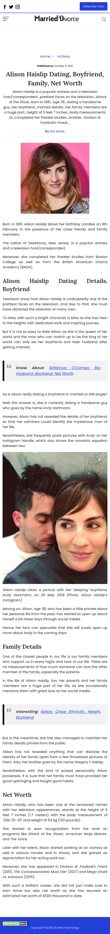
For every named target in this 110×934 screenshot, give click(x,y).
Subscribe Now (93, 6)
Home (45, 56)
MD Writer (57, 131)
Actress (63, 56)
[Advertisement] (37, 33)
